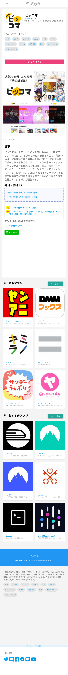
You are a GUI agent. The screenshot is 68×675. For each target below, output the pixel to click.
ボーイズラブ (52, 44)
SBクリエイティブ (45, 362)
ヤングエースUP (44, 403)
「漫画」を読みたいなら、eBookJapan (21, 192)
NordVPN (9, 495)
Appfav (34, 3)
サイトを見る (34, 62)
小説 (44, 39)
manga (36, 39)
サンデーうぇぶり (12, 403)
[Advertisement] (34, 256)
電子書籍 (32, 44)
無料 (41, 44)
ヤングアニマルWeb (13, 321)
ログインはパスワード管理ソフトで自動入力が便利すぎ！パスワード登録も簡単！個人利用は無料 (33, 212)
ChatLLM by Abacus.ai (46, 536)
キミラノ (9, 362)
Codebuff (9, 536)
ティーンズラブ (11, 49)
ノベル (53, 39)
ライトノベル (10, 44)
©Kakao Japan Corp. (31, 18)
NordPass (41, 454)
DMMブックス (43, 321)
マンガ (16, 39)
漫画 (7, 39)
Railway (9, 454)
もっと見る (55, 284)
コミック (26, 39)
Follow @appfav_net (13, 225)
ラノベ (22, 44)
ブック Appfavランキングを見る (24, 207)
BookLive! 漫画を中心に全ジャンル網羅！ (22, 196)
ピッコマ (11, 140)
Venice (40, 495)
